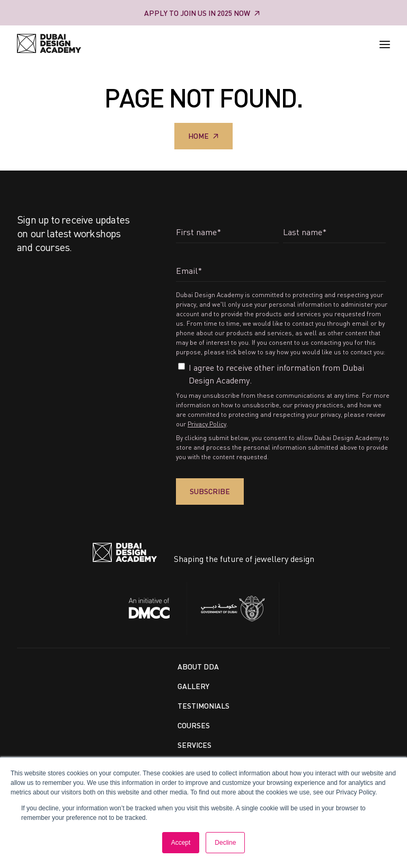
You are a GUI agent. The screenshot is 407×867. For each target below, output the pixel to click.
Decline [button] (225, 842)
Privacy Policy (207, 424)
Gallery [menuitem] (193, 686)
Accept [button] (181, 842)
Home (198, 135)
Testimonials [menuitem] (203, 705)
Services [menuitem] (194, 744)
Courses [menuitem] (194, 725)
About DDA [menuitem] (198, 666)
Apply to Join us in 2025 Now (197, 12)
